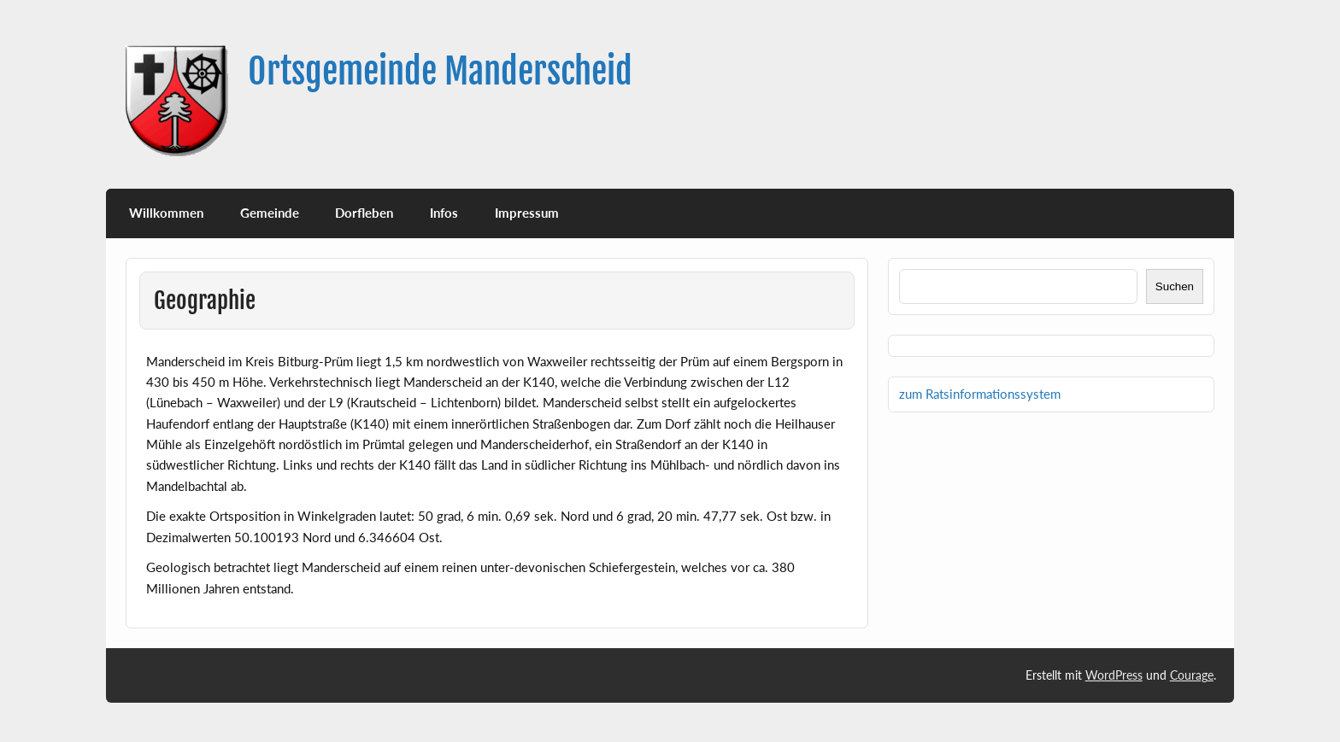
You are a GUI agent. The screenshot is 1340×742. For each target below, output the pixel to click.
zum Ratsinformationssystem (980, 393)
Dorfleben (364, 212)
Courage (1192, 675)
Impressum (527, 212)
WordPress (1114, 675)
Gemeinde (269, 212)
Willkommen (166, 212)
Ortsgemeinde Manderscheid (440, 71)
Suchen (1174, 286)
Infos (444, 212)
